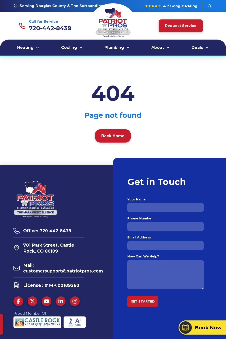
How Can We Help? (144, 256)
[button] (210, 6)
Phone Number (141, 218)
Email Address (140, 237)
